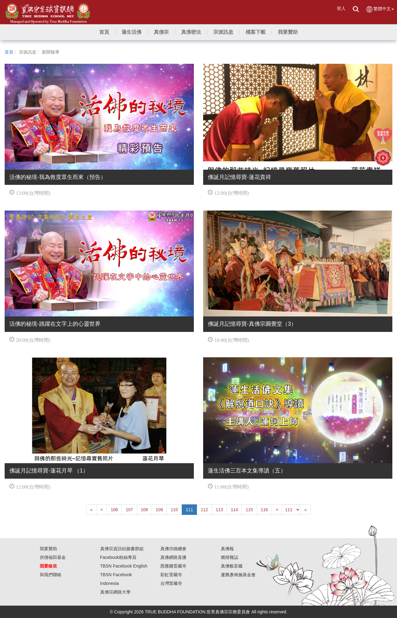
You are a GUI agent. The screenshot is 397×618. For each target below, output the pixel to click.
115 (249, 509)
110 (174, 509)
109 (159, 509)
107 (129, 509)
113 (219, 509)
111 (189, 509)
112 (204, 509)
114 (234, 509)
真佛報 (227, 548)
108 (144, 509)
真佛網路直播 (173, 557)
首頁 (9, 52)
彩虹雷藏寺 (171, 574)
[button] (131, 32)
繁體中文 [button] (380, 9)
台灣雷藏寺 (171, 583)
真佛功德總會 (173, 548)
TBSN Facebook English (124, 566)
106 (114, 509)
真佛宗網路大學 (115, 592)
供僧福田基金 (53, 557)
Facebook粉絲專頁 (118, 557)
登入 (341, 8)
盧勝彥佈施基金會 (238, 574)
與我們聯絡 (50, 574)
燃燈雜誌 (229, 557)
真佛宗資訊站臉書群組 (122, 548)
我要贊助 (48, 548)
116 (264, 509)
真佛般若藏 (232, 566)
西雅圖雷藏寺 (173, 566)
